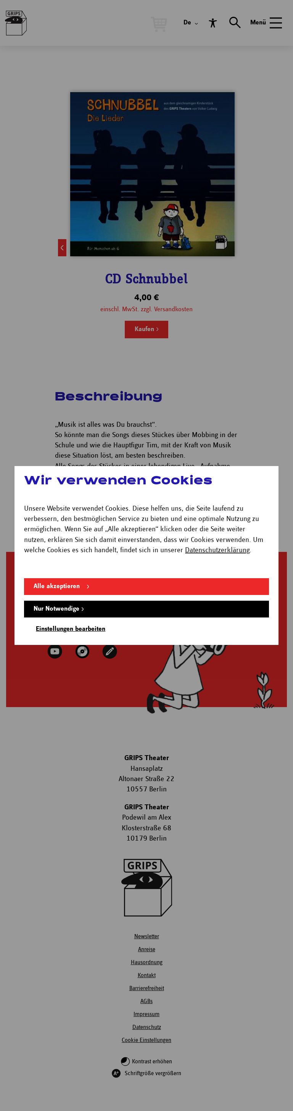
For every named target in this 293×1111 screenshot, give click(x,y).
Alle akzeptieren (57, 586)
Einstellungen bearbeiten (70, 629)
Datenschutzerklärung (217, 550)
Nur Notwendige (56, 609)
